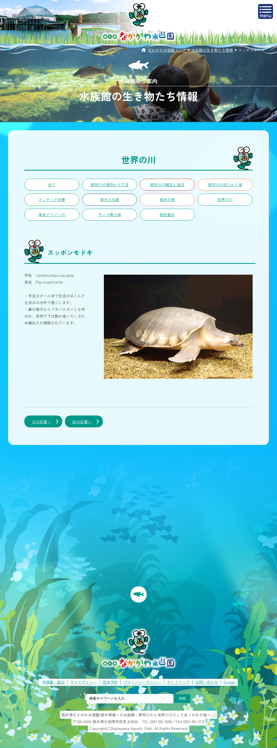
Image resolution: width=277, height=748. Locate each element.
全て (51, 184)
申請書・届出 (53, 682)
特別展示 (167, 214)
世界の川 (225, 199)
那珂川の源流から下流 (109, 184)
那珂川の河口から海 (225, 184)
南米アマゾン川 (51, 214)
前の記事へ (81, 421)
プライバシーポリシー (142, 682)
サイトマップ (178, 682)
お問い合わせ (206, 682)
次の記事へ (41, 421)
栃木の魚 (167, 199)
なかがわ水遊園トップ (167, 50)
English (229, 682)
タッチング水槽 (51, 199)
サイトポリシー (83, 682)
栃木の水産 (109, 199)
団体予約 (110, 682)
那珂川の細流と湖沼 (167, 184)
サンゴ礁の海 (109, 214)
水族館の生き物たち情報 (212, 50)
